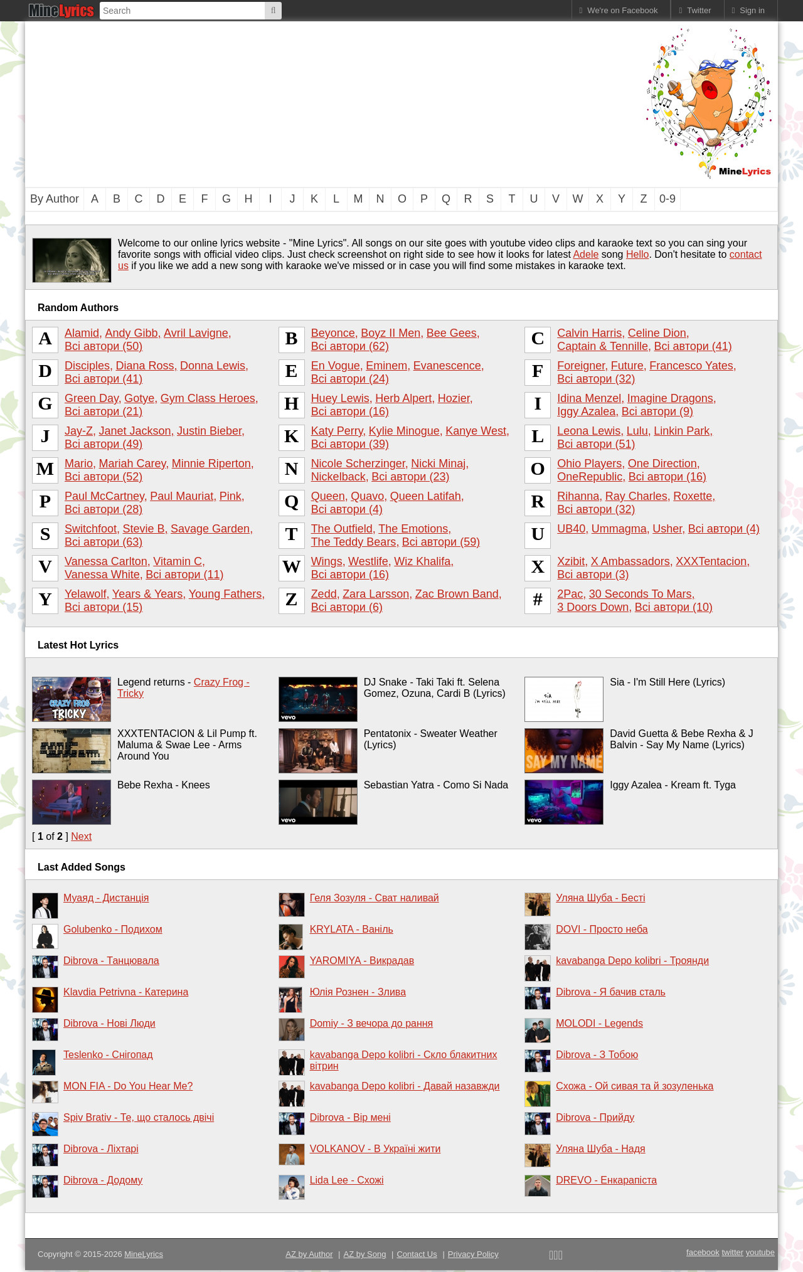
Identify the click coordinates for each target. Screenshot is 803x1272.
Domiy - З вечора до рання (371, 1023)
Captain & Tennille (602, 346)
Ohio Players (589, 463)
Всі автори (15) (103, 607)
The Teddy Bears (353, 542)
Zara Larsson (376, 594)
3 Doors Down (593, 607)
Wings (327, 561)
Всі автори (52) (103, 476)
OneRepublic (589, 476)
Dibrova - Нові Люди (109, 1023)
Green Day (92, 398)
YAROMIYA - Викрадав (362, 960)
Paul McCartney (104, 496)
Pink (231, 496)
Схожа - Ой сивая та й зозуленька (634, 1086)
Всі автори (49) (103, 444)
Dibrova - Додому (102, 1180)
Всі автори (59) (441, 542)
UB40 (571, 528)
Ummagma (619, 528)
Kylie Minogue (404, 431)
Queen (328, 496)
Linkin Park (682, 431)
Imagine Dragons (670, 398)
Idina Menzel (589, 398)
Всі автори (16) (350, 411)
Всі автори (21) (103, 411)
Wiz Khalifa (422, 561)
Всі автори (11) (184, 574)
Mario (79, 463)
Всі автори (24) (350, 379)
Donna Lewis (212, 365)
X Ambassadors (630, 561)
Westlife (368, 561)
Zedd (324, 594)
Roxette (692, 496)
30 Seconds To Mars (640, 594)
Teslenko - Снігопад (108, 1054)
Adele (585, 254)
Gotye (139, 398)
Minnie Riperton (211, 463)
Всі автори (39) (350, 444)
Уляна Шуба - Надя (600, 1148)
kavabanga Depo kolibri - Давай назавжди (405, 1086)
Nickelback (338, 476)
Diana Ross (145, 365)
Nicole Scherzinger (358, 463)
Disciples (87, 365)
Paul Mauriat (181, 496)
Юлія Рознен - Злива (358, 992)
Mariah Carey (132, 463)
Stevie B (144, 528)
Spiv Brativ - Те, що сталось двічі (138, 1117)
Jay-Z (79, 431)
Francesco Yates (691, 365)
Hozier (454, 398)
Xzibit (571, 561)
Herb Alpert (403, 398)
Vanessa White (102, 574)
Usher (667, 528)
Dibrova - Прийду (595, 1117)
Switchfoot (91, 528)
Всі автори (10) (674, 607)
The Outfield (342, 528)
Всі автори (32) (596, 379)
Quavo (367, 496)
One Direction (662, 463)
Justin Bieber (209, 431)
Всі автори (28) (103, 509)
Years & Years (147, 594)
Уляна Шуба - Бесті (600, 898)
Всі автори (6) (347, 607)
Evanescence (447, 365)
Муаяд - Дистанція (106, 898)
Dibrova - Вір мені (350, 1117)
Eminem (386, 365)
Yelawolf (85, 594)
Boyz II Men (390, 333)
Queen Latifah (425, 496)
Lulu (637, 431)
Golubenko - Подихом (112, 929)
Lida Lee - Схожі (347, 1180)
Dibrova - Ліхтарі (101, 1148)
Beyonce (333, 333)
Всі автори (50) (103, 346)
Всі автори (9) (657, 411)
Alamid (82, 333)
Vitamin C (177, 561)
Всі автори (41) (692, 346)
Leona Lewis (588, 431)
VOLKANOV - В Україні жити (375, 1148)
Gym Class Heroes (208, 398)
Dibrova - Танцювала (111, 960)
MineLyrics (143, 1254)
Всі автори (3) (593, 574)
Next (81, 836)
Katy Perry (337, 431)
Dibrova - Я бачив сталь (611, 992)
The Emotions (413, 528)
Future (627, 365)
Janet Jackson (134, 431)
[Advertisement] (332, 102)
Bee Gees (452, 333)
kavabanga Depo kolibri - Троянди (632, 960)
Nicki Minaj (438, 463)
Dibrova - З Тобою (597, 1054)
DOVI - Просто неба (601, 929)
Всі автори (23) (410, 476)
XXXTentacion (711, 561)
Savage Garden (210, 528)
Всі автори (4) (347, 509)
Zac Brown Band (457, 594)
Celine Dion (657, 333)
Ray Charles (636, 496)
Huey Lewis (340, 398)
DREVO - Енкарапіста (606, 1180)
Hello (637, 254)
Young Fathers (225, 594)
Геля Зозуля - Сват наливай (374, 898)
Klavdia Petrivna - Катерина (125, 992)
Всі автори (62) (350, 346)
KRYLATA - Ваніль (351, 929)
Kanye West (475, 431)
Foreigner (581, 365)
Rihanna (578, 496)
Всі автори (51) (596, 444)
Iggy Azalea (586, 411)
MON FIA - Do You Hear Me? (128, 1086)
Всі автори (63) (103, 542)
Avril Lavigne (196, 333)
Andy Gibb (131, 333)
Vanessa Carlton (106, 561)
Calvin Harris (589, 333)
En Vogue (335, 365)
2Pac (570, 594)
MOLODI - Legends (599, 1023)
